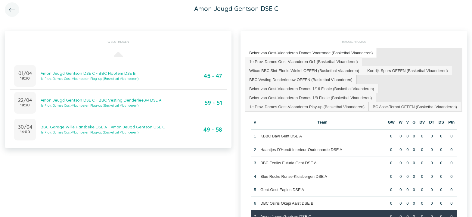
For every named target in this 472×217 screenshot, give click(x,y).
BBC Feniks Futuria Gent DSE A (288, 162)
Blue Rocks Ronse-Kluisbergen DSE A (293, 176)
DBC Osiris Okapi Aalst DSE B (286, 202)
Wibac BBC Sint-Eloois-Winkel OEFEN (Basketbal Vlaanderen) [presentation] (304, 70)
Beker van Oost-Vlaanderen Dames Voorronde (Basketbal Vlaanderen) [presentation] (310, 52)
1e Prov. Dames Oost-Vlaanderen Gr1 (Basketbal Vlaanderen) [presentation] (303, 61)
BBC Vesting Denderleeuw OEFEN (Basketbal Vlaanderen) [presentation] (300, 79)
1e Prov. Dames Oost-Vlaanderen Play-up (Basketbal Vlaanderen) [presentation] (306, 106)
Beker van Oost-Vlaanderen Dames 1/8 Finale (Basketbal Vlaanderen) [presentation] (310, 97)
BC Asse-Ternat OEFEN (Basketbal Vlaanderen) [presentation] (414, 106)
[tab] (310, 53)
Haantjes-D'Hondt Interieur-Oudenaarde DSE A (301, 149)
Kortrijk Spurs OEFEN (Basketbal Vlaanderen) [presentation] (407, 70)
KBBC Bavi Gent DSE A (281, 136)
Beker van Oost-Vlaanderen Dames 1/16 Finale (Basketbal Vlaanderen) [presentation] (311, 88)
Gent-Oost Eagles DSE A (282, 189)
